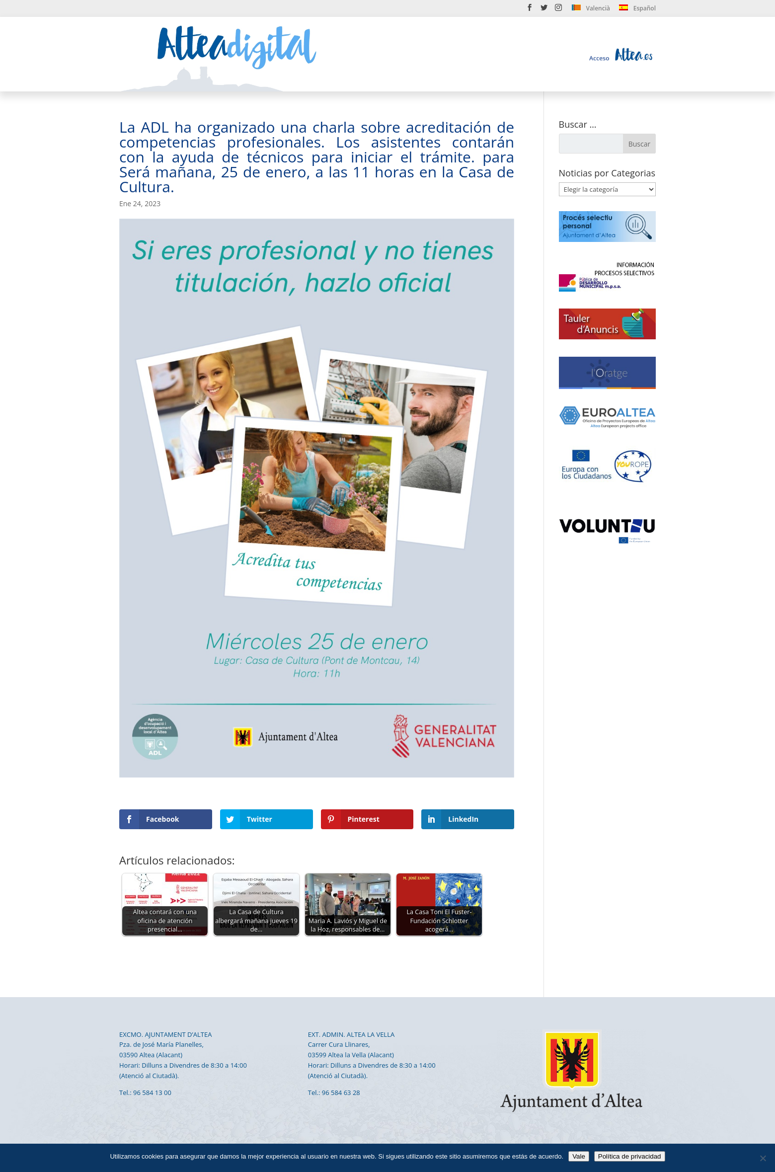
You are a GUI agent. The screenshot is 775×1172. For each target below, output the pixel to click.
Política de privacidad (629, 1156)
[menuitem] (591, 10)
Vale (578, 1156)
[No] (763, 1158)
